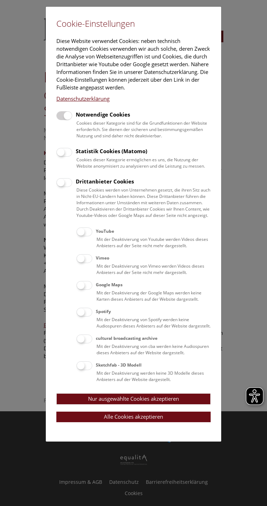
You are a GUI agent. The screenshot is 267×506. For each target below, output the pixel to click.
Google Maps (109, 285)
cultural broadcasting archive (126, 338)
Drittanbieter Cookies (105, 181)
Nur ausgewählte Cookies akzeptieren (133, 398)
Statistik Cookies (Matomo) (111, 151)
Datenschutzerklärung (83, 98)
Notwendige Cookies (103, 114)
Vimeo (102, 258)
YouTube (105, 231)
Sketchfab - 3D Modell (119, 365)
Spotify (103, 311)
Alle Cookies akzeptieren (133, 416)
